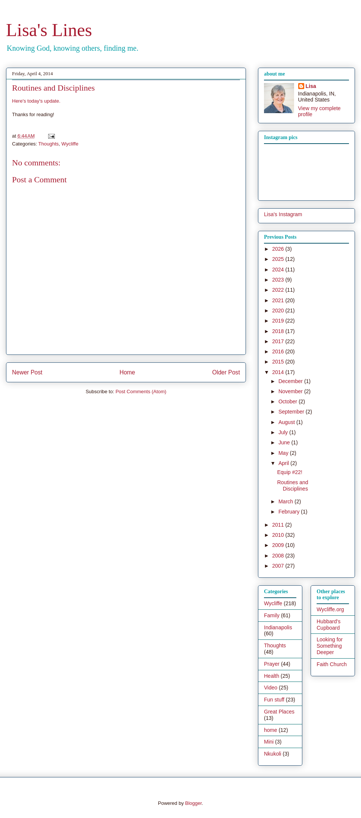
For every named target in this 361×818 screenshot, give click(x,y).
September (291, 412)
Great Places (279, 712)
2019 (278, 321)
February (289, 512)
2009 (278, 545)
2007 (278, 566)
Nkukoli (272, 754)
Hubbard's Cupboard (328, 624)
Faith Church (332, 664)
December (291, 381)
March (286, 501)
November (291, 391)
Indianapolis (278, 627)
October (288, 401)
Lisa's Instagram (283, 214)
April (284, 463)
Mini (269, 742)
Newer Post (27, 372)
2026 (278, 249)
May (284, 453)
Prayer (271, 664)
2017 (278, 341)
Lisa (311, 86)
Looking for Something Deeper (330, 645)
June (284, 442)
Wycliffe (69, 144)
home (270, 730)
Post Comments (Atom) (140, 391)
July (283, 432)
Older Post (226, 372)
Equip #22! (289, 472)
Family (271, 615)
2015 (278, 362)
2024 (278, 270)
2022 (278, 290)
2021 (278, 300)
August (287, 422)
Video (271, 688)
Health (271, 676)
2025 (278, 259)
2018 (278, 331)
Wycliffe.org (330, 609)
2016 (278, 351)
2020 (278, 311)
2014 (278, 372)
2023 (278, 280)
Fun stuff (274, 700)
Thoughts (48, 144)
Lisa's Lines (49, 30)
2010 (278, 535)
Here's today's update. (36, 101)
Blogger (193, 803)
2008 (278, 556)
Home (127, 372)
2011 (278, 525)
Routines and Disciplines (292, 485)
